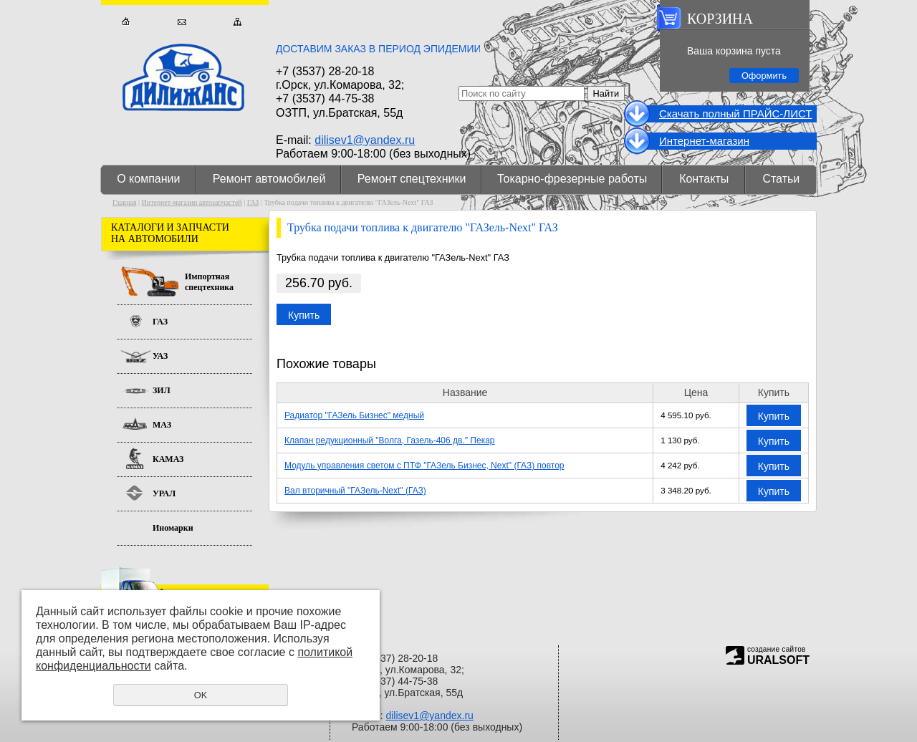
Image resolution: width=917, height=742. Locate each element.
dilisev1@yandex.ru (365, 140)
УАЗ (160, 356)
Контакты (704, 179)
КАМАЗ (168, 459)
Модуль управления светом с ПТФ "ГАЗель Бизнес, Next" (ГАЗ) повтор (424, 466)
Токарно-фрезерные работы (572, 179)
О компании (148, 179)
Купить (304, 315)
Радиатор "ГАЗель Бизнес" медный (354, 415)
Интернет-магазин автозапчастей (192, 202)
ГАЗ (253, 202)
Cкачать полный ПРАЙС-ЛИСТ (735, 113)
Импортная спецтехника (209, 281)
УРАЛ (164, 493)
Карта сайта (237, 22)
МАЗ (162, 425)
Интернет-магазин (704, 141)
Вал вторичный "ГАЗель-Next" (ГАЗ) (355, 491)
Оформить (764, 75)
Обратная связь (181, 22)
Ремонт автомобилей (269, 179)
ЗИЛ (162, 390)
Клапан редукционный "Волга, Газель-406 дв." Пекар (389, 440)
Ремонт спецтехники (411, 179)
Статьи (781, 179)
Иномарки (173, 528)
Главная (125, 22)
